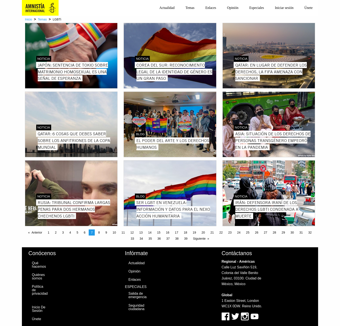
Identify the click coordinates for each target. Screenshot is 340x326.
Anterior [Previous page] (36, 232)
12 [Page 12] (132, 232)
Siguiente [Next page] (199, 238)
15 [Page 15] (158, 232)
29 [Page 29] (283, 232)
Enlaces (210, 8)
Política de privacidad (40, 290)
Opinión (232, 8)
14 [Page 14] (150, 232)
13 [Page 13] (141, 232)
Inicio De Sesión (38, 309)
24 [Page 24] (239, 232)
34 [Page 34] (141, 238)
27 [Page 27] (265, 232)
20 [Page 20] (203, 232)
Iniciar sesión (284, 8)
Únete (308, 8)
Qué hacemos (39, 264)
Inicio (28, 19)
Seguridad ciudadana (136, 307)
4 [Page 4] (70, 232)
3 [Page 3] (63, 232)
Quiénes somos (38, 276)
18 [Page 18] (185, 232)
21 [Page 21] (212, 232)
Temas (190, 8)
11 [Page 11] (123, 232)
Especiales (256, 8)
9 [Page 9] (106, 232)
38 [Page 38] (177, 238)
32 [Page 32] (310, 232)
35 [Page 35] (150, 238)
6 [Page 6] (84, 232)
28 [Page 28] (274, 232)
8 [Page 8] (99, 232)
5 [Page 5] (77, 232)
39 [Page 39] (186, 238)
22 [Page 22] (221, 232)
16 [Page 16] (167, 232)
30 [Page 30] (292, 232)
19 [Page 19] (194, 232)
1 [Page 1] (48, 232)
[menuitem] (167, 8)
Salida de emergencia (137, 295)
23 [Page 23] (230, 232)
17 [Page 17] (176, 232)
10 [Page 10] (114, 232)
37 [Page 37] (168, 238)
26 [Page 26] (256, 232)
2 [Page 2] (56, 232)
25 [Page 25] (248, 232)
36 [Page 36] (159, 238)
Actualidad (167, 8)
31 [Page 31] (301, 232)
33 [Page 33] (132, 238)
